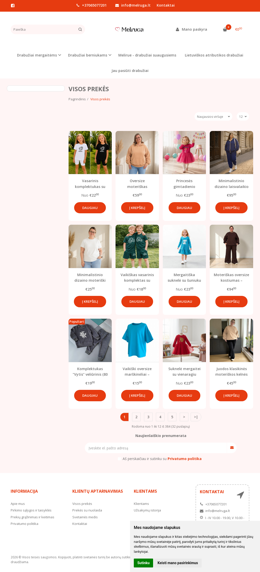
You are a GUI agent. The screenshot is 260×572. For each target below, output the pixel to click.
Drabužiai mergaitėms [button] (37, 55)
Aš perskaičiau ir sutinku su (162, 458)
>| (196, 416)
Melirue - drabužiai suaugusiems (147, 55)
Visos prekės (82, 503)
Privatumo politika (24, 523)
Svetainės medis (85, 517)
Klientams (145, 491)
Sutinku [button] (143, 563)
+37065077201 (91, 5)
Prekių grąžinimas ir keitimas (32, 517)
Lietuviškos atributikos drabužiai (214, 55)
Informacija (24, 491)
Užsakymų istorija (147, 510)
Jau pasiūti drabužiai (130, 70)
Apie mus (18, 503)
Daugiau (90, 207)
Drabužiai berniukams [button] (87, 55)
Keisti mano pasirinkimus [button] (178, 563)
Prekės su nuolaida (87, 510)
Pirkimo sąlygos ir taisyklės (31, 510)
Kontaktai (166, 5)
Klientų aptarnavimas (97, 491)
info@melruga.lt (133, 5)
